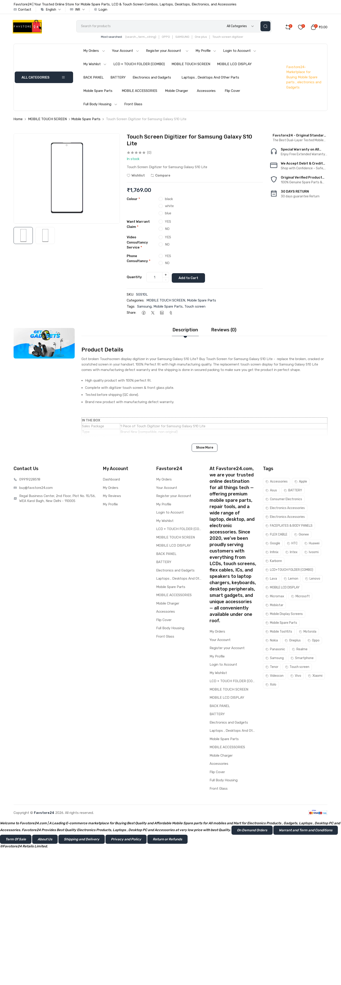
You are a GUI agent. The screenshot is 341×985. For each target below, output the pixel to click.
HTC (292, 544)
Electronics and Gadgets (152, 79)
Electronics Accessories (285, 509)
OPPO (172, 38)
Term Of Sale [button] (15, 840)
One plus (207, 38)
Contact (22, 9)
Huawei (312, 544)
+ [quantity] (166, 276)
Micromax (274, 597)
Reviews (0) (223, 330)
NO (167, 230)
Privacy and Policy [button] (126, 840)
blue (168, 215)
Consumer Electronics (283, 500)
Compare (160, 177)
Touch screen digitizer (234, 38)
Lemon (291, 579)
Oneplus (293, 641)
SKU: (130, 295)
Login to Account (239, 52)
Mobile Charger (176, 92)
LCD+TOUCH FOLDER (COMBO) (289, 571)
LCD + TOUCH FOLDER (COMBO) (139, 65)
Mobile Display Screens (284, 615)
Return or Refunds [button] (167, 840)
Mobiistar (274, 606)
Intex (291, 553)
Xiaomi (315, 677)
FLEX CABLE (276, 535)
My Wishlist (95, 65)
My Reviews (112, 497)
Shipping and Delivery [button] (81, 840)
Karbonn (273, 562)
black (169, 200)
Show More (204, 448)
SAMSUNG (189, 38)
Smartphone (302, 659)
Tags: (131, 307)
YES (168, 223)
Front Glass (133, 105)
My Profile (206, 52)
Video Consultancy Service (137, 244)
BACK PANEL (93, 79)
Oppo (314, 641)
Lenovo (312, 579)
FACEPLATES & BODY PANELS (288, 526)
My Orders (94, 52)
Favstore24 (44, 813)
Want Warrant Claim (138, 225)
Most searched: (118, 38)
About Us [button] (45, 840)
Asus (271, 491)
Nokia (271, 641)
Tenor (271, 668)
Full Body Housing (100, 105)
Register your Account (167, 52)
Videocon (274, 677)
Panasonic (275, 650)
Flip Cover (232, 92)
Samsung (144, 307)
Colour (133, 200)
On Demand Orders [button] (252, 831)
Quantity (134, 278)
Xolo (270, 685)
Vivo (295, 677)
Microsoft (300, 597)
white (169, 208)
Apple (300, 482)
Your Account (125, 52)
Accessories (206, 92)
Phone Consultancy (138, 260)
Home (18, 120)
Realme (300, 650)
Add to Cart (190, 278)
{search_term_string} (147, 38)
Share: (131, 313)
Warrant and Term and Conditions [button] (305, 831)
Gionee (301, 535)
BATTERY (118, 79)
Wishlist (136, 177)
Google (272, 544)
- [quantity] (166, 281)
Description (185, 330)
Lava (271, 579)
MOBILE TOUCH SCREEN (191, 65)
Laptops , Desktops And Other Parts (210, 79)
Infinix (272, 553)
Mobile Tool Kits (278, 632)
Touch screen (194, 307)
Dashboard (111, 480)
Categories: (135, 301)
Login (100, 9)
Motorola (307, 632)
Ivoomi (311, 553)
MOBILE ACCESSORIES (139, 92)
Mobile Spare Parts (97, 92)
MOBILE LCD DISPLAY (234, 65)
